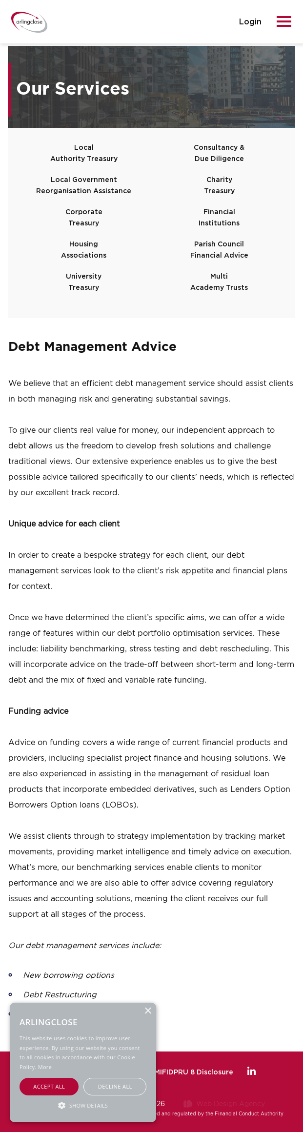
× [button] (147, 1011)
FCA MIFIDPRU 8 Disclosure (185, 1072)
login (250, 22)
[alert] (83, 1062)
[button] (83, 1105)
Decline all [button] (115, 1086)
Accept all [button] (49, 1086)
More (45, 1067)
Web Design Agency (230, 1103)
